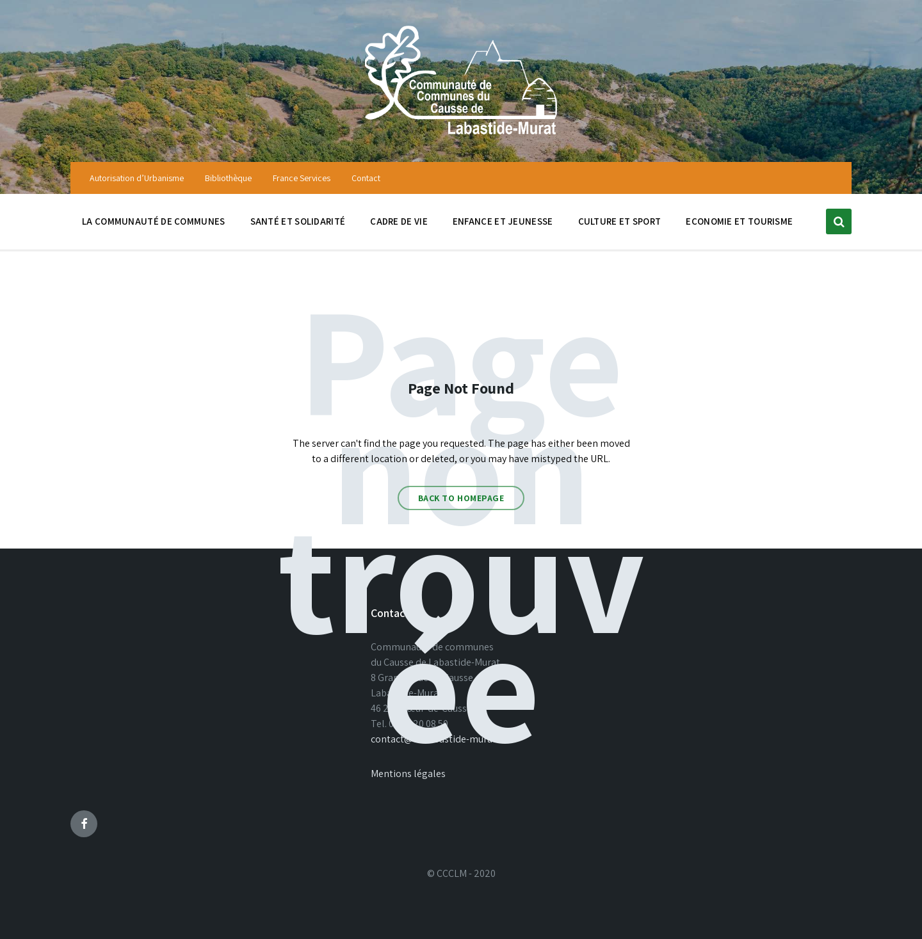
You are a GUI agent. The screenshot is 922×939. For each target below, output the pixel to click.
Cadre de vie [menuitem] (399, 221)
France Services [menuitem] (301, 178)
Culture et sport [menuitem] (619, 221)
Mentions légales (408, 773)
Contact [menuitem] (366, 178)
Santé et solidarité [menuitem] (298, 221)
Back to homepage (461, 498)
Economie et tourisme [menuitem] (739, 221)
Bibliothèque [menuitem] (228, 178)
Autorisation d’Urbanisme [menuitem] (137, 178)
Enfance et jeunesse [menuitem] (503, 221)
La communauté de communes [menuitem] (153, 221)
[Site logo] (461, 136)
